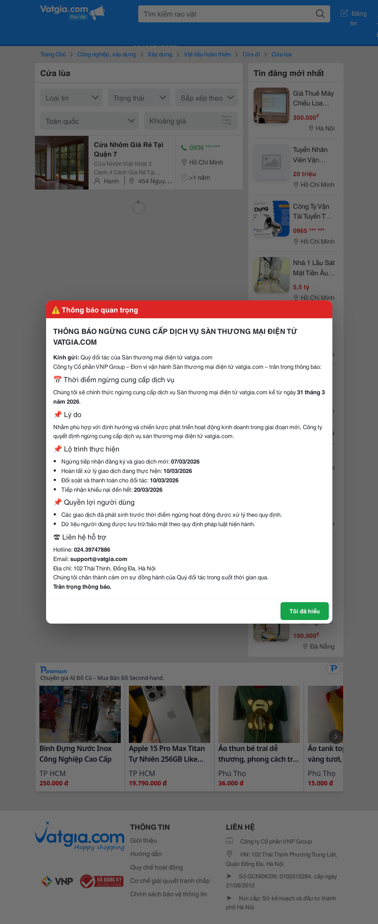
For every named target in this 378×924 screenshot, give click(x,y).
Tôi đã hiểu (304, 611)
